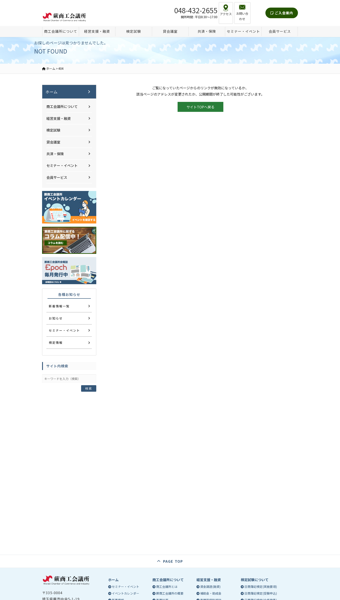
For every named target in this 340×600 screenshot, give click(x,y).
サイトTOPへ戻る (200, 106)
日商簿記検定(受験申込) (260, 593)
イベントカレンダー (125, 593)
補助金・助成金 (210, 593)
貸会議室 (53, 142)
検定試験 (53, 130)
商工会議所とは (166, 586)
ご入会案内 (281, 9)
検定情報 (56, 342)
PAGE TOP (173, 561)
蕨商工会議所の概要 (169, 593)
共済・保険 (55, 153)
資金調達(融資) (210, 586)
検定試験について (254, 579)
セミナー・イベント (62, 165)
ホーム (52, 92)
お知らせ (56, 318)
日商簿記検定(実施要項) (260, 586)
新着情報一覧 (59, 306)
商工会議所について (62, 106)
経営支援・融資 (58, 118)
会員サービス (56, 177)
